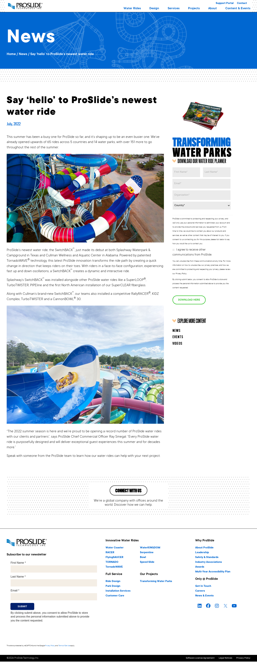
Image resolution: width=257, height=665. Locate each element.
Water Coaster (115, 551)
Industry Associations (208, 566)
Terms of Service (64, 650)
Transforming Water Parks (156, 585)
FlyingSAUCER (114, 561)
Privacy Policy (50, 650)
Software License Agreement (188, 662)
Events (177, 330)
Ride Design (113, 585)
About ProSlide (204, 551)
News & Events (204, 599)
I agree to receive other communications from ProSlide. (192, 249)
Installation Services (118, 595)
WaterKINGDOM (150, 551)
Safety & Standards (207, 561)
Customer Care (115, 599)
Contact (242, 3)
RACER (110, 556)
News (23, 54)
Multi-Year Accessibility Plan (212, 575)
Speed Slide (147, 566)
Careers (200, 595)
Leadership (202, 556)
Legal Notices (219, 662)
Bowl (143, 561)
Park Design (113, 590)
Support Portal (225, 3)
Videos (177, 336)
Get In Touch (203, 590)
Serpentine (146, 556)
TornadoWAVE (114, 571)
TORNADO (112, 566)
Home (11, 54)
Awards (199, 571)
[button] (132, 8)
